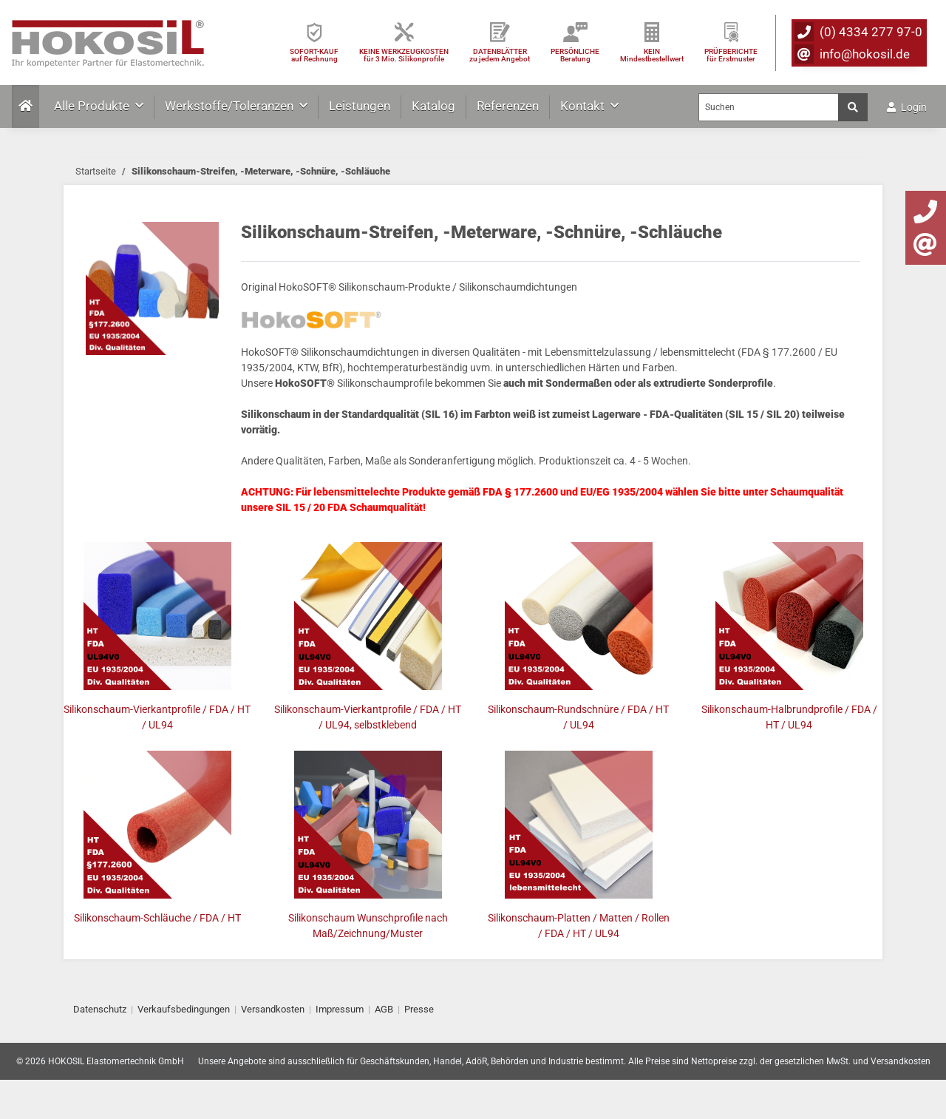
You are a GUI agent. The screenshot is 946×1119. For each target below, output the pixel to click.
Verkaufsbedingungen (183, 1009)
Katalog (433, 105)
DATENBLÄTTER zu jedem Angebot (499, 55)
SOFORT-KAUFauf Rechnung (314, 55)
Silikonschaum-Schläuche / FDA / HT (157, 918)
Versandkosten (272, 1009)
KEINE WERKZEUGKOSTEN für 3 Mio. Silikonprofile (404, 55)
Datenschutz (99, 1009)
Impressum (340, 1009)
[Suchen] (768, 107)
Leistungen (359, 105)
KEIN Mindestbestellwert (652, 55)
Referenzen (508, 105)
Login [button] (907, 107)
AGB (384, 1009)
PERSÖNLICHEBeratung (575, 55)
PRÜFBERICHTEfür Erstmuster (731, 55)
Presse (419, 1009)
